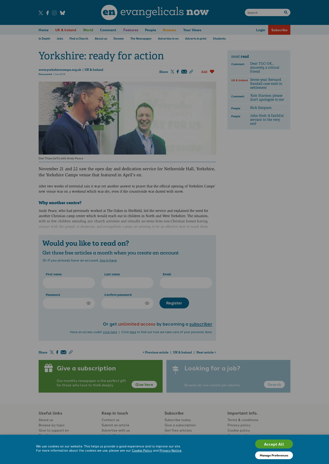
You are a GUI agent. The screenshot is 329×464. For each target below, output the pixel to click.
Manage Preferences (274, 455)
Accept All (274, 444)
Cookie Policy (142, 450)
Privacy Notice (170, 450)
